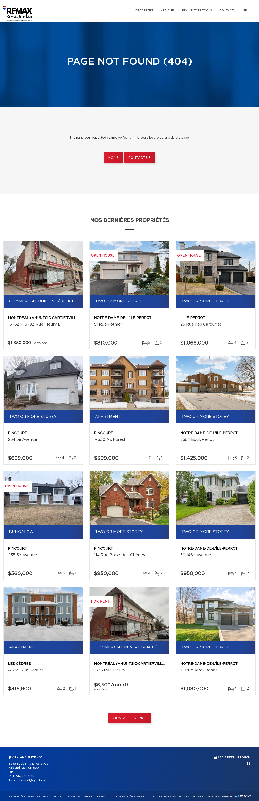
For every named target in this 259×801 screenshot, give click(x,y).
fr (245, 10)
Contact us (139, 157)
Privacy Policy (177, 796)
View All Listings (129, 718)
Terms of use (198, 796)
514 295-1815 (25, 776)
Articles (168, 10)
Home (113, 157)
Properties (144, 10)
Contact (226, 10)
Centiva (245, 796)
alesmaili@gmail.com (33, 780)
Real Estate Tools (197, 10)
